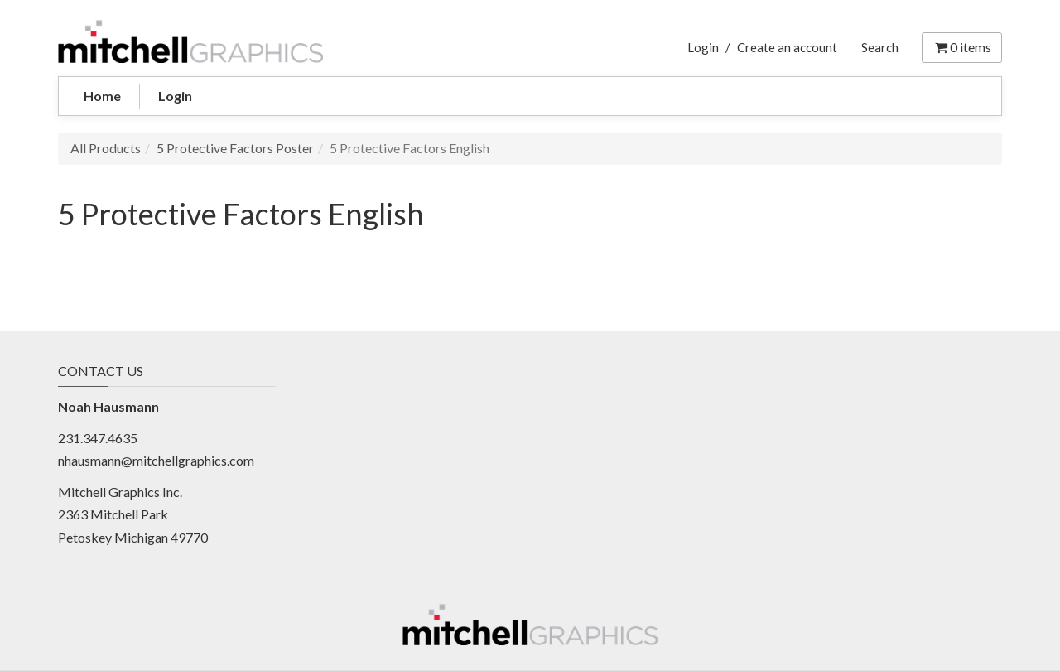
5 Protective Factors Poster (235, 148)
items (961, 47)
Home (102, 96)
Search (880, 47)
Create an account (787, 47)
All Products (105, 148)
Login (703, 47)
